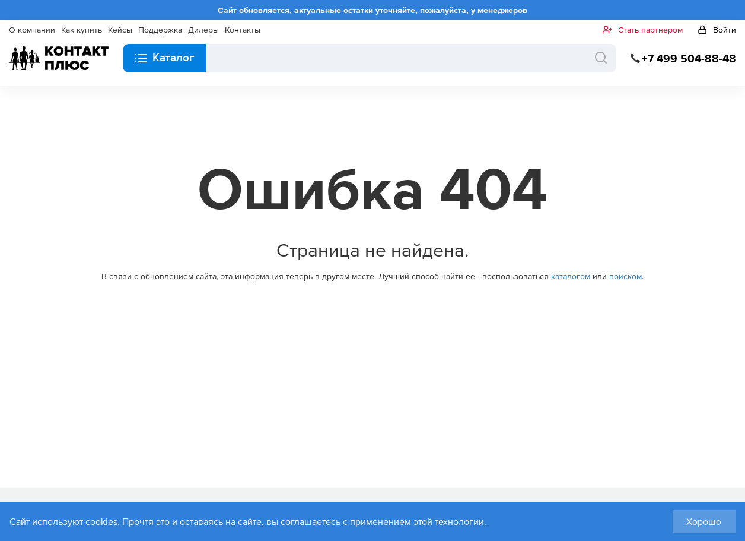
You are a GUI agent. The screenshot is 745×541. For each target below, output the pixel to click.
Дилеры (203, 30)
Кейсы (120, 30)
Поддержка (160, 30)
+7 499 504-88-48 (689, 58)
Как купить (81, 30)
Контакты (242, 30)
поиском (625, 276)
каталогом (570, 276)
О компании (32, 30)
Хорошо (703, 521)
